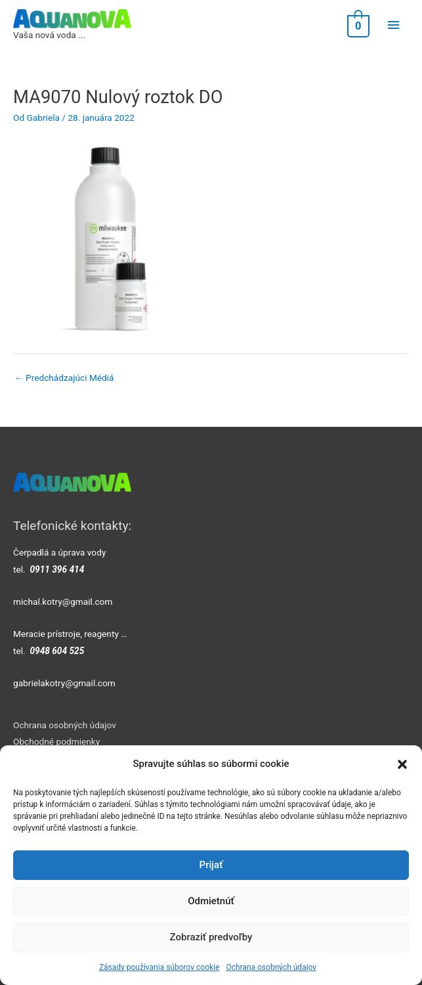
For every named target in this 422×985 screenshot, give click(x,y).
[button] (402, 764)
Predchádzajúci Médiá (64, 377)
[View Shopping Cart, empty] (357, 25)
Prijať (211, 865)
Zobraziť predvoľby (211, 937)
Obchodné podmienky (56, 741)
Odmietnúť (211, 901)
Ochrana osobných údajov (271, 967)
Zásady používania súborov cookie (159, 967)
